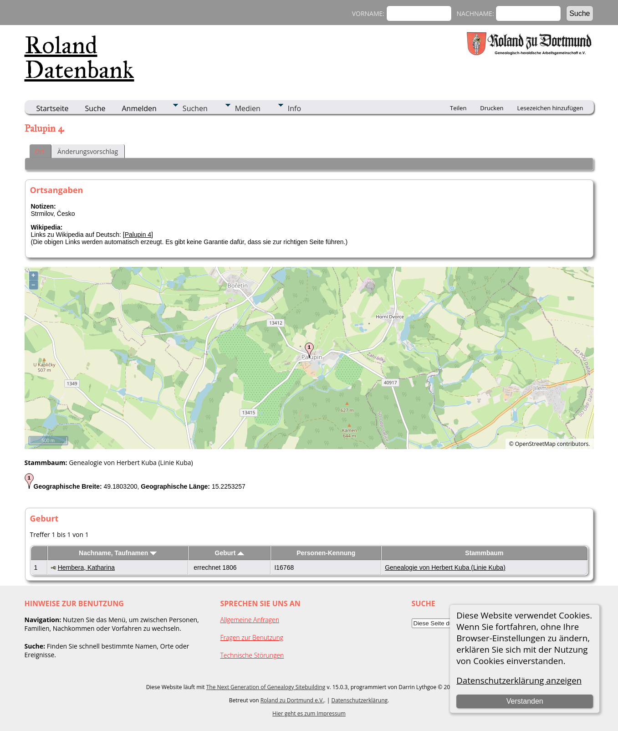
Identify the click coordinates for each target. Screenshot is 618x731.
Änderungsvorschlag (87, 151)
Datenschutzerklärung (359, 700)
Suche (95, 108)
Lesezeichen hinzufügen (550, 108)
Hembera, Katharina (86, 567)
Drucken (491, 108)
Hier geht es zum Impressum (309, 713)
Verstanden (524, 701)
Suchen (195, 108)
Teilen (458, 108)
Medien (247, 108)
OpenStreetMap (535, 444)
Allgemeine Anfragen (250, 619)
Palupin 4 (138, 234)
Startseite (52, 108)
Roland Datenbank (79, 57)
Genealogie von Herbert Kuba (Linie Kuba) (445, 567)
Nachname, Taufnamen (118, 553)
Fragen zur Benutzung (252, 637)
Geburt (230, 553)
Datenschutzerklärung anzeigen (519, 680)
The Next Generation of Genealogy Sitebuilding (266, 687)
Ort (40, 151)
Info (294, 108)
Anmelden (139, 108)
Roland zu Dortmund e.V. (292, 700)
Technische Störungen (252, 655)
